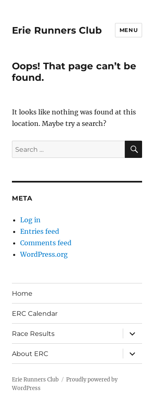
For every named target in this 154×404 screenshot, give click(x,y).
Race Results (33, 334)
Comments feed (45, 243)
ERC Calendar (34, 313)
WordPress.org (44, 254)
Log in (30, 220)
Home (22, 293)
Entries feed (39, 231)
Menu (129, 30)
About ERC (30, 354)
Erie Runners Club (57, 30)
